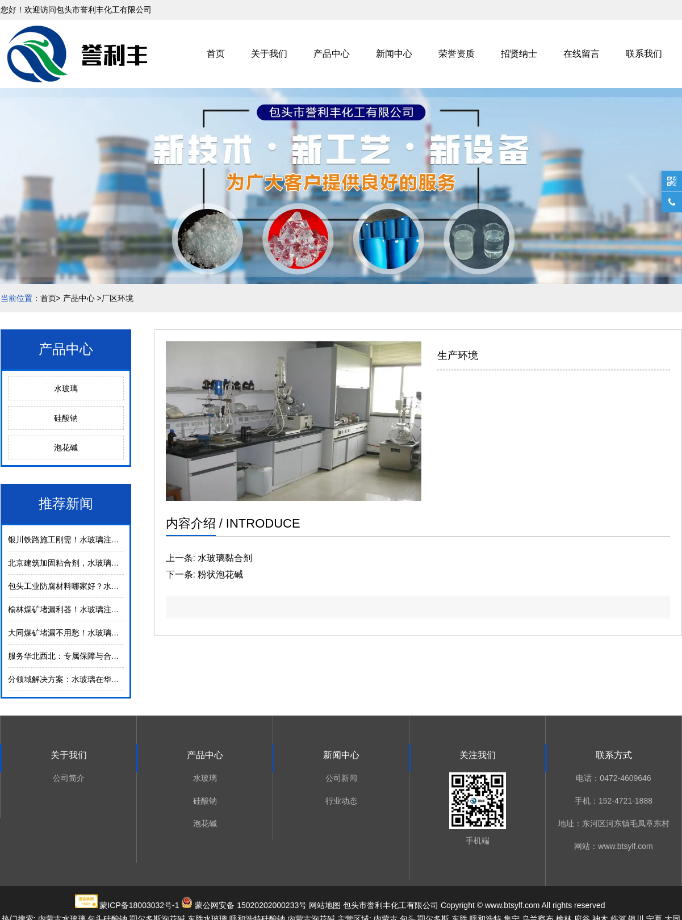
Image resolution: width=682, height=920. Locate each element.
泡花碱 (66, 447)
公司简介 (69, 778)
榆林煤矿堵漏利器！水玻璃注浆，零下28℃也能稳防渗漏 (107, 609)
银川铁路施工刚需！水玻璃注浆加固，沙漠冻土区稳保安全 (111, 539)
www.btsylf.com (512, 905)
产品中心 (331, 53)
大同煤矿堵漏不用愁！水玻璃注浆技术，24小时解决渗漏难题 (116, 632)
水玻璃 (66, 388)
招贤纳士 (519, 53)
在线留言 (581, 53)
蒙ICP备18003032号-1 (139, 905)
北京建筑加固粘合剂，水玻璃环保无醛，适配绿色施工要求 (111, 562)
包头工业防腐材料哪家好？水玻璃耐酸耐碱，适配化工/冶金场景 (120, 586)
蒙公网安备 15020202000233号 (251, 905)
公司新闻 (341, 778)
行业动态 (341, 800)
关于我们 (269, 53)
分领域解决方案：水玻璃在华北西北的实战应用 (91, 679)
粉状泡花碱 (220, 574)
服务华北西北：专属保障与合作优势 (71, 655)
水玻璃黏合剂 (225, 558)
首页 (216, 53)
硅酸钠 (66, 418)
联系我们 (644, 53)
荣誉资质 (456, 53)
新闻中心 (394, 53)
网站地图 (325, 905)
